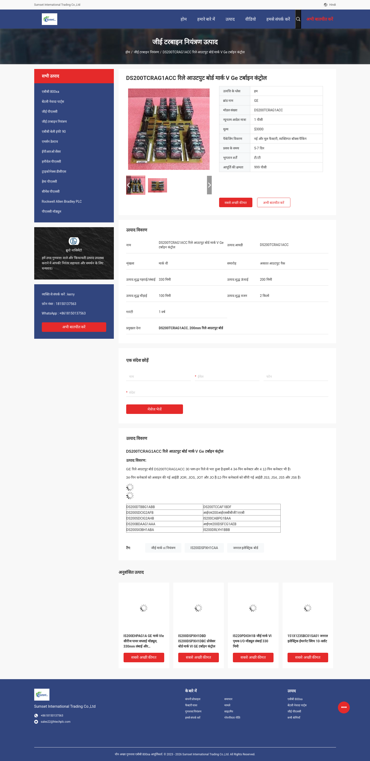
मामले (227, 705)
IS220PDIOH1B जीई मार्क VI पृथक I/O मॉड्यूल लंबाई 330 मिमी (252, 641)
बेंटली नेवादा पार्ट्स (53, 101)
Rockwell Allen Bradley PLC (62, 201)
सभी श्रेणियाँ (294, 717)
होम (127, 52)
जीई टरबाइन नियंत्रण (146, 52)
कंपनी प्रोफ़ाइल (193, 699)
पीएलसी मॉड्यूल (51, 211)
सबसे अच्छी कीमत (236, 203)
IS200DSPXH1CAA (204, 548)
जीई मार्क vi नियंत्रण (163, 548)
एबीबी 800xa (50, 91)
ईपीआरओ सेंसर (51, 151)
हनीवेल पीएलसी (51, 161)
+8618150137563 (72, 313)
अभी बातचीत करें (74, 327)
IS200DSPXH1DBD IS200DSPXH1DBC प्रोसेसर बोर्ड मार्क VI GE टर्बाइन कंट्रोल (197, 641)
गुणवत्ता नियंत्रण (193, 711)
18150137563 (66, 304)
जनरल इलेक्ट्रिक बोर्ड (245, 548)
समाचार (228, 699)
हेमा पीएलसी (49, 181)
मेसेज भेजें (155, 409)
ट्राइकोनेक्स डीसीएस (54, 171)
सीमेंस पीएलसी (51, 191)
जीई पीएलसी (50, 111)
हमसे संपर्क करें (193, 717)
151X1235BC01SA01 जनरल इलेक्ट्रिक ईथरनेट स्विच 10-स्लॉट (308, 638)
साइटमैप (228, 711)
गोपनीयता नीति (232, 717)
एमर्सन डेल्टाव (50, 141)
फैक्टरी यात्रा (191, 705)
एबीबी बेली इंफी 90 (54, 131)
